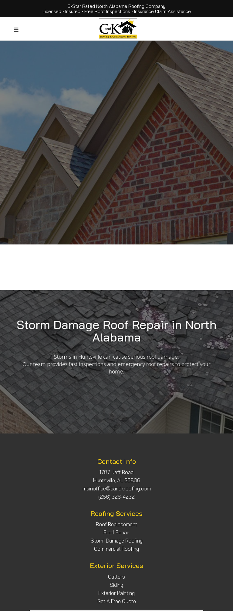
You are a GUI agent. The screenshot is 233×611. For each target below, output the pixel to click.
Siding (116, 585)
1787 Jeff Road (116, 472)
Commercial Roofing (116, 549)
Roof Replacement (116, 524)
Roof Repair (116, 532)
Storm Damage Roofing (117, 540)
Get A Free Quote (116, 601)
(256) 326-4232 (116, 496)
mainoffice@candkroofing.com (117, 488)
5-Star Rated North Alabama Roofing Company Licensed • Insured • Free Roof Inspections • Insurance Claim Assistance (116, 8)
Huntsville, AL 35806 (116, 480)
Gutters (116, 576)
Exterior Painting (116, 593)
